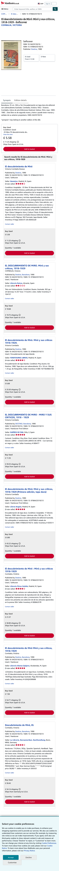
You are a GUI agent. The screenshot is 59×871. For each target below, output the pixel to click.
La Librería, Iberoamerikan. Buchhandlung (27, 740)
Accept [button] (11, 857)
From (31, 57)
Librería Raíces (16, 283)
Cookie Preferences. (49, 843)
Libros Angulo (15, 507)
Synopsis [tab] (7, 100)
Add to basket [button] (29, 149)
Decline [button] (29, 857)
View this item (8, 134)
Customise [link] (12, 862)
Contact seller (9, 224)
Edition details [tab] (20, 100)
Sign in (48, 4)
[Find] (55, 9)
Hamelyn (14, 181)
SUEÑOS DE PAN (16, 432)
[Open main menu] (5, 9)
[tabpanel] (28, 112)
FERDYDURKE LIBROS (19, 358)
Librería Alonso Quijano (20, 666)
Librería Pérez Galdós (19, 586)
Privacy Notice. (29, 851)
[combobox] (33, 9)
